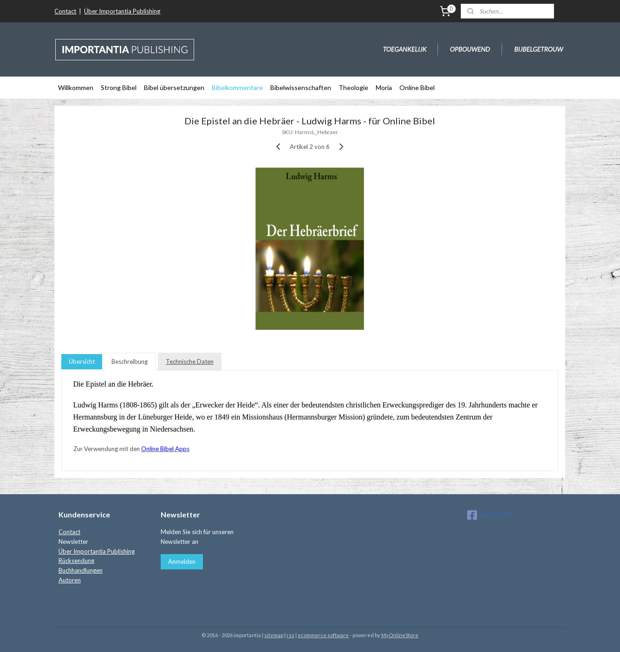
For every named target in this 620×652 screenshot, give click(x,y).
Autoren (70, 580)
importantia (490, 515)
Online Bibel (417, 87)
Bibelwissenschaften (300, 87)
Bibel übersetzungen (174, 87)
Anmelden (182, 561)
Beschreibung (130, 361)
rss (290, 635)
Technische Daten (190, 361)
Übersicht (82, 361)
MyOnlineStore (399, 635)
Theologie (353, 87)
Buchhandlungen (81, 570)
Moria (384, 87)
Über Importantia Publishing (122, 11)
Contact (65, 11)
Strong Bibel (119, 87)
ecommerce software (323, 635)
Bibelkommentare (237, 87)
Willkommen (75, 87)
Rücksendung (76, 560)
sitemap (273, 635)
